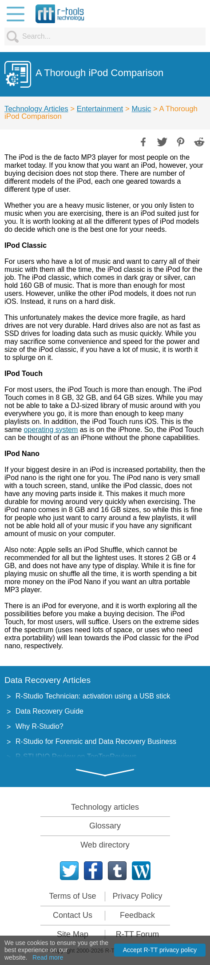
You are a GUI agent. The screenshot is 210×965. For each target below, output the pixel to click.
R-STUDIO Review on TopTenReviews (76, 756)
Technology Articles (36, 109)
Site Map (72, 934)
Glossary (105, 825)
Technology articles (105, 807)
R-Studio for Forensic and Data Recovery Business (96, 741)
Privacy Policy (137, 896)
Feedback (137, 915)
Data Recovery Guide (49, 711)
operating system (51, 429)
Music (141, 109)
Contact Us (72, 915)
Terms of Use (72, 896)
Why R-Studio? (39, 726)
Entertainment (100, 109)
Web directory (105, 844)
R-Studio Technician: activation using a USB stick (93, 696)
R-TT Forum (137, 934)
